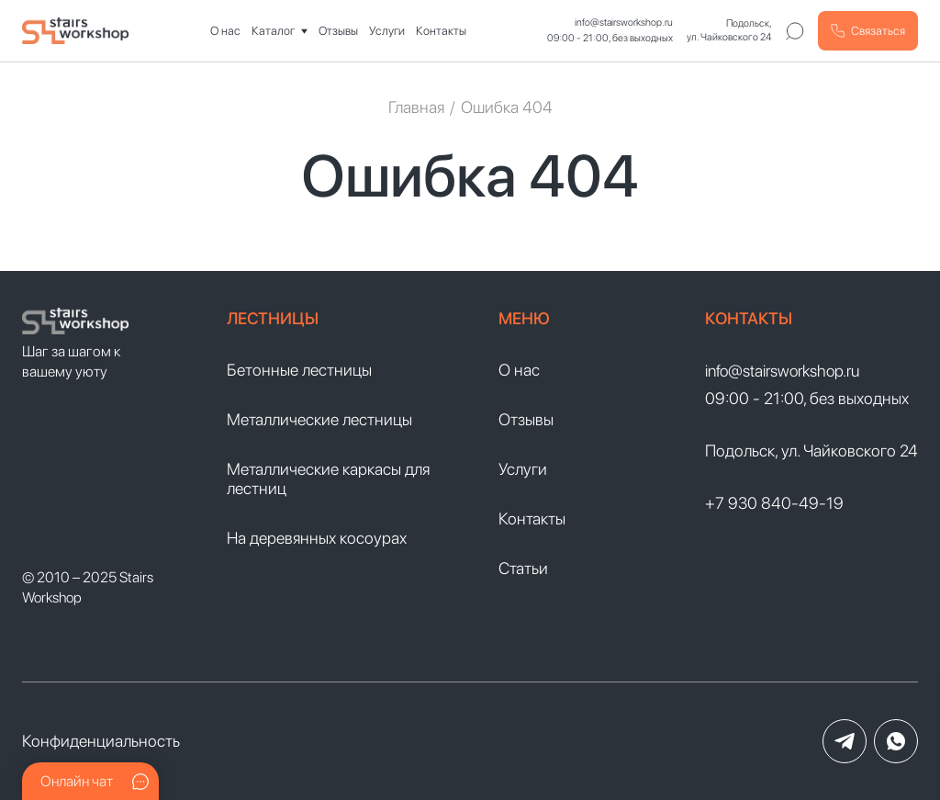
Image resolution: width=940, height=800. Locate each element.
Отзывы (338, 31)
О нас (225, 31)
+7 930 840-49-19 (774, 503)
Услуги (387, 31)
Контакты (441, 31)
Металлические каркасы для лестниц (328, 478)
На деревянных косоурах (317, 537)
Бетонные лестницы (299, 369)
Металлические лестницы (319, 419)
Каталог (273, 31)
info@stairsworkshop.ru (624, 22)
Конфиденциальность (101, 740)
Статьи (523, 568)
